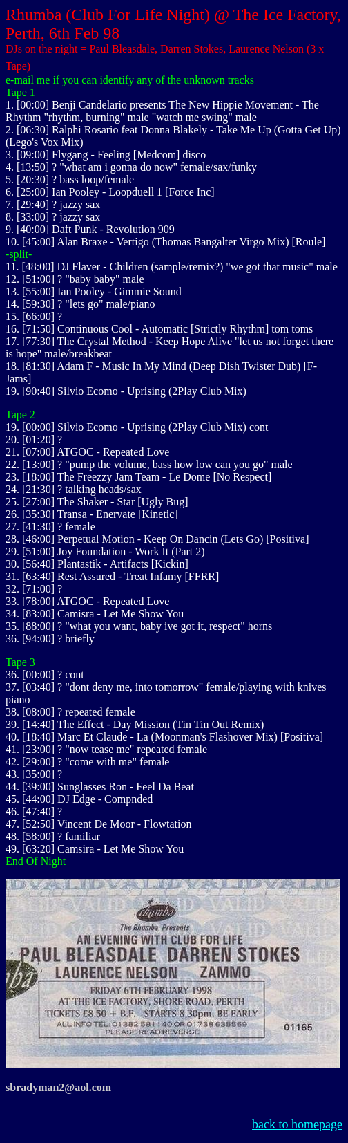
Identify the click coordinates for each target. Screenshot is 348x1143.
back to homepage (297, 1124)
